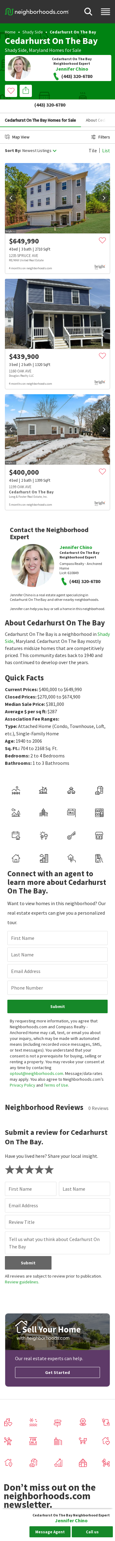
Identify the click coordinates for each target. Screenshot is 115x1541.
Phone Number (27, 973)
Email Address (25, 957)
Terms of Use (56, 1071)
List (106, 136)
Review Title (22, 1208)
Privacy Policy (22, 1071)
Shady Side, (16, 50)
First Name (22, 924)
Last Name (22, 940)
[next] (104, 184)
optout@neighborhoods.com (36, 1059)
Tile (93, 136)
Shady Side (32, 32)
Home (10, 32)
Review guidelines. (22, 1268)
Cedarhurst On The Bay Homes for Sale (40, 106)
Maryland (38, 50)
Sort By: (13, 136)
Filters (100, 123)
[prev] (11, 184)
